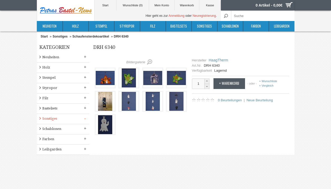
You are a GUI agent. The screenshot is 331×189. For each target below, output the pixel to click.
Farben (256, 26)
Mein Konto (161, 5)
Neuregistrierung (204, 16)
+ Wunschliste (268, 81)
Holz (75, 26)
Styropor (127, 26)
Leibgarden (281, 26)
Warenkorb (187, 5)
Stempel (101, 26)
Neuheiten (50, 26)
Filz (152, 26)
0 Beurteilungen (230, 100)
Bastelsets (178, 26)
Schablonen (230, 26)
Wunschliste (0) (133, 5)
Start (105, 5)
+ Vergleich (266, 85)
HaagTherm (218, 60)
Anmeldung (177, 16)
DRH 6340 (121, 36)
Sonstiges (204, 26)
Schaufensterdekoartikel (90, 36)
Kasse (210, 5)
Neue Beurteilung (260, 100)
